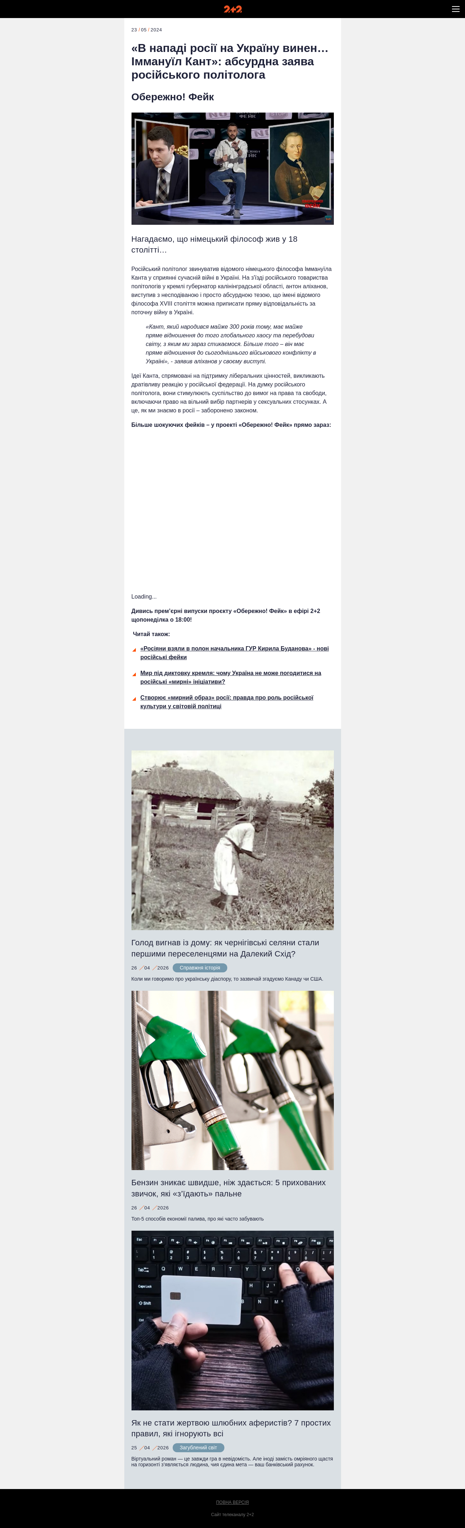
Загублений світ (198, 1447)
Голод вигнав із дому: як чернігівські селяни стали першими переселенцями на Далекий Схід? (225, 948)
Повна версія (232, 1502)
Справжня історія (200, 968)
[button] (456, 9)
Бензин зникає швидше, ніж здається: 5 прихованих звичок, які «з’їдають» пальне (229, 1188)
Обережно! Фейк (173, 96)
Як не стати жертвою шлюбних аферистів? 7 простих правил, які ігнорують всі (231, 1428)
